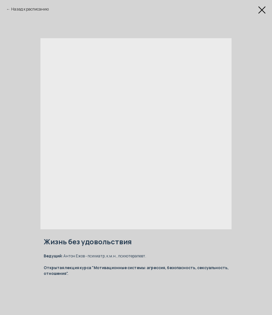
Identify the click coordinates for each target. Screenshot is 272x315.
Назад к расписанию (30, 9)
